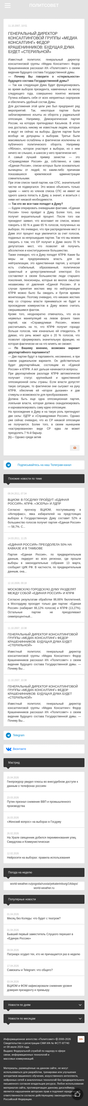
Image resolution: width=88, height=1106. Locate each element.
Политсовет (44, 5)
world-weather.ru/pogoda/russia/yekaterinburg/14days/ (44, 883)
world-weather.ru (44, 888)
